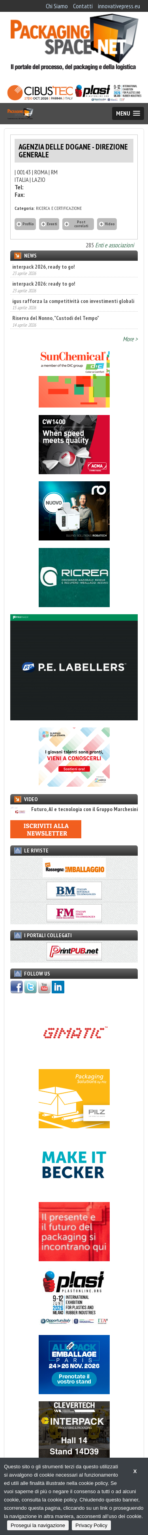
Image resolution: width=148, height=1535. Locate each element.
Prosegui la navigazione (38, 1525)
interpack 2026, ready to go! (43, 267)
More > (130, 339)
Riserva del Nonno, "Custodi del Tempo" (55, 318)
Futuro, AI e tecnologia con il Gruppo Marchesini (74, 809)
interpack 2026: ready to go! (43, 283)
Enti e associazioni (114, 245)
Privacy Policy (91, 1525)
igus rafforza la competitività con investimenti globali (73, 301)
